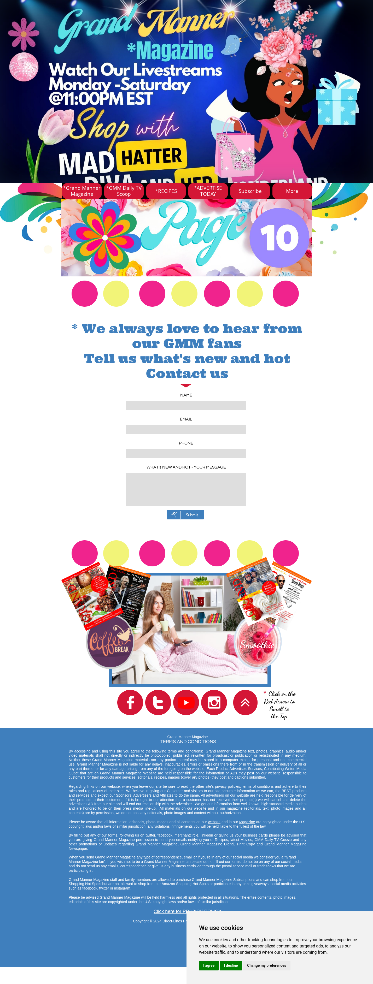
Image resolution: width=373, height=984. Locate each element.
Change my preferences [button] (266, 965)
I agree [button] (208, 965)
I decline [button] (231, 965)
